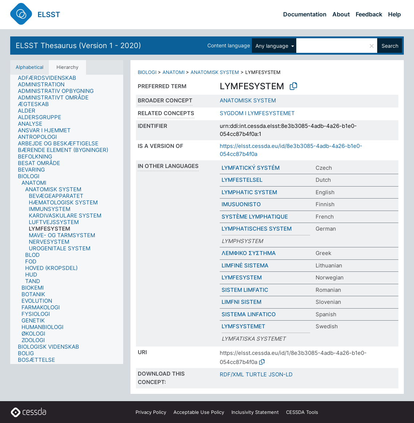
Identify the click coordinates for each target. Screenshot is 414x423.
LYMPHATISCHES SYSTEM (257, 228)
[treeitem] (50, 78)
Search (390, 46)
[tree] (66, 219)
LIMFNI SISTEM (241, 301)
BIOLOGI (147, 72)
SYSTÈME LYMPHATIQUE (255, 216)
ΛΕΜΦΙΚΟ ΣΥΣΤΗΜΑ (249, 253)
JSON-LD (281, 374)
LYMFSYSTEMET (243, 326)
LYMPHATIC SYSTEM (249, 192)
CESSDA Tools (302, 412)
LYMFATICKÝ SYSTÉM (251, 167)
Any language (272, 46)
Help (394, 14)
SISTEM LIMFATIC (245, 289)
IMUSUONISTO (241, 204)
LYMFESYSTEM (242, 277)
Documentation (305, 14)
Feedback (369, 14)
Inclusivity (255, 412)
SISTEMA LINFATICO (249, 314)
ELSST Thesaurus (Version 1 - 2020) (78, 45)
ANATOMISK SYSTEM (215, 72)
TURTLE (256, 374)
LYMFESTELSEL (242, 179)
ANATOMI (173, 72)
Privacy (151, 412)
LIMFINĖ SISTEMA (245, 265)
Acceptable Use (198, 412)
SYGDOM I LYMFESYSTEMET (257, 113)
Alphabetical (29, 67)
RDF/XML (232, 374)
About (341, 14)
